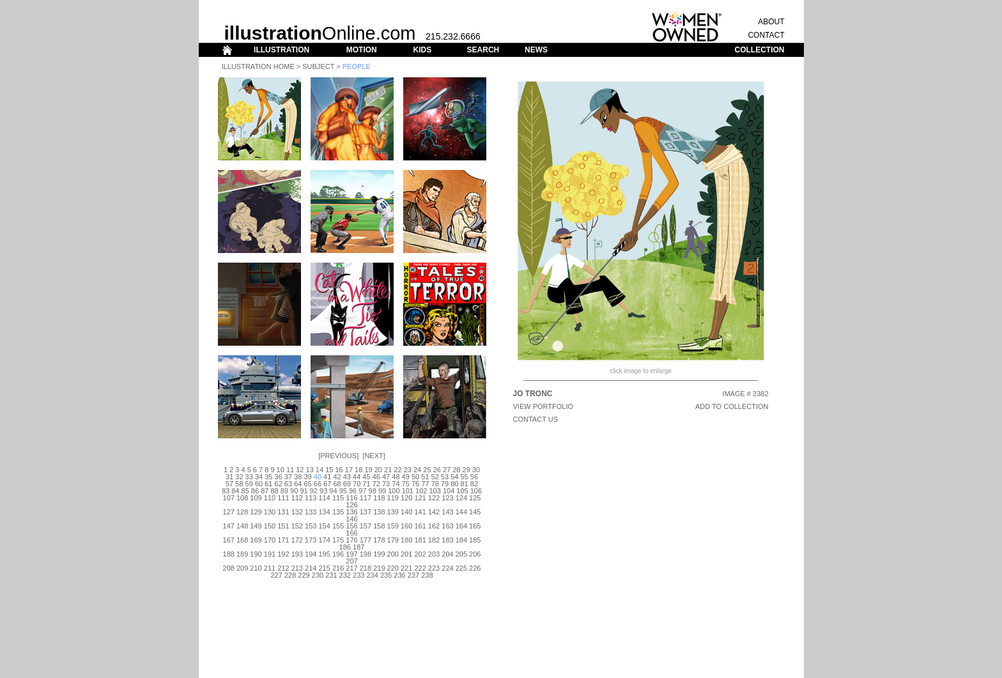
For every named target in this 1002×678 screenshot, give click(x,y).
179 (393, 540)
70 (356, 484)
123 (447, 498)
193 (297, 554)
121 (420, 498)
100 (393, 491)
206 (475, 554)
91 (303, 491)
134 (324, 512)
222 (420, 568)
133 (310, 512)
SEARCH (483, 49)
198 (365, 554)
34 (259, 477)
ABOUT (771, 21)
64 (298, 484)
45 (366, 477)
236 (399, 575)
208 (229, 568)
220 (393, 568)
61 (268, 484)
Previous (338, 455)
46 (376, 477)
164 (461, 526)
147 (229, 526)
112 (297, 498)
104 (448, 491)
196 (338, 554)
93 (323, 491)
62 (278, 484)
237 (413, 575)
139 (393, 512)
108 (242, 498)
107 (229, 498)
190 (255, 554)
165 (475, 526)
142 (434, 512)
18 (358, 470)
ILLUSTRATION (281, 49)
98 (372, 491)
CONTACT (766, 35)
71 (366, 484)
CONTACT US (536, 419)
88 (274, 491)
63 (288, 484)
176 (351, 540)
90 (294, 491)
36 (278, 477)
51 (425, 477)
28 (456, 470)
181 (420, 540)
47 (386, 477)
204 (447, 554)
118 (379, 498)
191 (269, 554)
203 (434, 554)
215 (324, 568)
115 (338, 498)
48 (395, 477)
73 (386, 484)
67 (327, 484)
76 (415, 484)
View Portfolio (543, 406)
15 (329, 470)
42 (337, 477)
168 (242, 540)
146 (351, 519)
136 (351, 512)
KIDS (422, 49)
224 (447, 568)
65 (307, 484)
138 (379, 512)
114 (324, 498)
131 (283, 512)
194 (310, 554)
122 (434, 498)
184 (461, 540)
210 (255, 568)
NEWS (536, 49)
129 (255, 512)
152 (297, 526)
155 (338, 526)
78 (435, 484)
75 (406, 484)
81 (464, 484)
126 (351, 505)
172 (297, 540)
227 (276, 575)
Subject (318, 66)
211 (269, 568)
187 (358, 547)
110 (269, 498)
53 (445, 477)
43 (347, 477)
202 (420, 554)
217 (351, 568)
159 (393, 526)
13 (310, 470)
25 (427, 470)
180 (406, 540)
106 (476, 491)
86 (255, 491)
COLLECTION (760, 49)
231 (331, 575)
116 (351, 498)
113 (310, 498)
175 (338, 540)
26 (437, 470)
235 (386, 575)
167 (229, 540)
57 (229, 484)
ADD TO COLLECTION (732, 406)
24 (417, 470)
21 (388, 470)
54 (454, 477)
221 (406, 568)
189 (242, 554)
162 (434, 526)
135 (338, 512)
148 (242, 526)
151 (283, 526)
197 (351, 554)
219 (379, 568)
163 (447, 526)
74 (395, 484)
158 (379, 526)
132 (297, 512)
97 (362, 491)
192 (283, 554)
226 (475, 568)
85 (245, 491)
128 (242, 512)
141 (420, 512)
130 (269, 512)
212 (283, 568)
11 (290, 470)
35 (268, 477)
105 (462, 491)
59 (249, 484)
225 (461, 568)
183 (447, 540)
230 (317, 575)
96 (353, 491)
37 (288, 477)
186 (345, 547)
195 (324, 554)
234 (372, 575)
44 (356, 477)
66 (317, 484)
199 (379, 554)
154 (324, 526)
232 (345, 575)
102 (421, 491)
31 (229, 477)
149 (255, 526)
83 (225, 491)
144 (461, 512)
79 (445, 484)
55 (464, 477)
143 (447, 512)
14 (319, 470)
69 (347, 484)
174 (324, 540)
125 (475, 498)
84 (235, 491)
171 (283, 540)
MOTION (361, 49)
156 (351, 526)
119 (393, 498)
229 (303, 575)
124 (461, 498)
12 (300, 470)
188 (229, 554)
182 (434, 540)
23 (408, 470)
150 (269, 526)
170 (269, 540)
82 (474, 484)
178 (379, 540)
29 (466, 470)
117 (365, 498)
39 (307, 477)
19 (368, 470)
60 (259, 484)
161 (420, 526)
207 (351, 561)
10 (280, 470)
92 (314, 491)
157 (365, 526)
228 (290, 575)
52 (435, 477)
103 (434, 491)
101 (407, 491)
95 (343, 491)
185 (475, 540)
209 (242, 568)
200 (393, 554)
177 (365, 540)
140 (406, 512)
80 (454, 484)
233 (358, 575)
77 (425, 484)
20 (378, 470)
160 (406, 526)
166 (351, 533)
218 (365, 568)
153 (310, 526)
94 (333, 491)
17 (349, 470)
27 (447, 470)
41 (327, 477)
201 (406, 554)
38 (298, 477)
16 (339, 470)
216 (338, 568)
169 (255, 540)
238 (427, 575)
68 (337, 484)
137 (365, 512)
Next (373, 455)
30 (476, 470)
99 (382, 491)
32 (239, 477)
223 (434, 568)
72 (376, 484)
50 (415, 477)
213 (297, 568)
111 (283, 498)
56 (474, 477)
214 (310, 568)
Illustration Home (258, 66)
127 (229, 512)
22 (397, 470)
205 (461, 554)
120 (406, 498)
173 (310, 540)
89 (284, 491)
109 (255, 498)
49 (406, 477)
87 (264, 491)
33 (249, 477)
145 (475, 512)
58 (239, 484)
